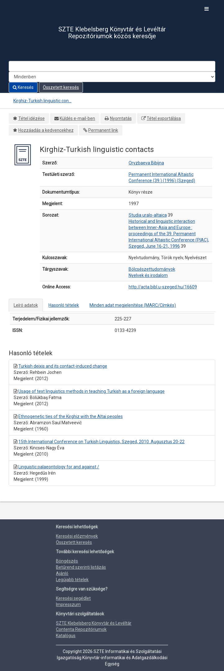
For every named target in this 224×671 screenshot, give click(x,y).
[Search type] (112, 76)
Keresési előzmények (77, 536)
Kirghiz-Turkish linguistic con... (42, 100)
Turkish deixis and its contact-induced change (62, 366)
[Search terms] (112, 66)
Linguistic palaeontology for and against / (58, 466)
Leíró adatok (26, 305)
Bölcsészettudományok (152, 269)
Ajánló (62, 573)
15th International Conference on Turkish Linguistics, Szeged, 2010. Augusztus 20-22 (101, 441)
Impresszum (68, 604)
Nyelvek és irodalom (148, 275)
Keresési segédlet (73, 598)
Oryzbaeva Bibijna (146, 162)
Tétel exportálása (164, 118)
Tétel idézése (31, 118)
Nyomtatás (121, 118)
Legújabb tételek (72, 579)
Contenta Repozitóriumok (81, 629)
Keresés (23, 87)
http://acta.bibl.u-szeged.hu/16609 (163, 286)
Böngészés (67, 560)
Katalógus (65, 635)
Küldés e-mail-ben (77, 118)
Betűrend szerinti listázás (81, 567)
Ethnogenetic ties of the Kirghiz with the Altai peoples (70, 416)
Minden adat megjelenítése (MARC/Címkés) (132, 305)
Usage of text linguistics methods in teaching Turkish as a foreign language (91, 391)
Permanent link (103, 130)
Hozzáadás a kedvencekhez (46, 130)
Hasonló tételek (63, 305)
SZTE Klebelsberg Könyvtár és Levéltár (93, 623)
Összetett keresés (61, 87)
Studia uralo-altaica (148, 215)
